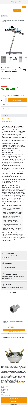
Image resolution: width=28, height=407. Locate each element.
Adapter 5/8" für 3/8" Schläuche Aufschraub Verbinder (13, 322)
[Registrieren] (12, 10)
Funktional (5, 393)
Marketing (5, 389)
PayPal (4, 392)
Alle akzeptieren (14, 398)
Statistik (5, 387)
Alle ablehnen (14, 401)
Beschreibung (5, 115)
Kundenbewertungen (7, 121)
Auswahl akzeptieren (14, 404)
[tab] (14, 115)
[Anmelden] (10, 10)
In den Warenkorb (19, 100)
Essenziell (5, 386)
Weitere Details (5, 118)
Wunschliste (5, 104)
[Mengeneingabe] (3, 100)
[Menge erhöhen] (6, 99)
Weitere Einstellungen (5, 395)
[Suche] (24, 7)
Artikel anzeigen (14, 329)
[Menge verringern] (6, 101)
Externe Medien (6, 390)
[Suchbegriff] (12, 7)
